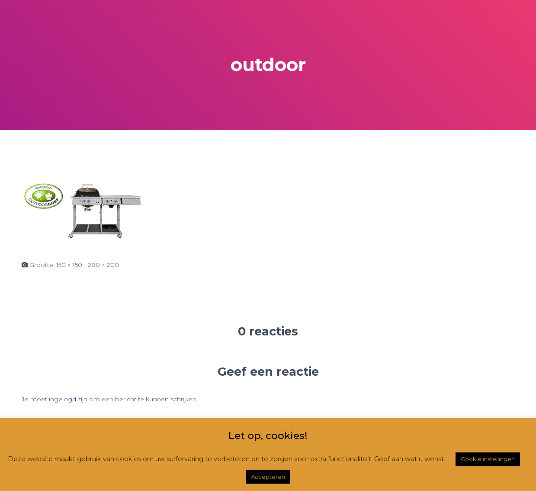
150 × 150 (69, 265)
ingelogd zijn (68, 399)
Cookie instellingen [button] (488, 458)
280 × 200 (103, 265)
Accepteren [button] (268, 476)
